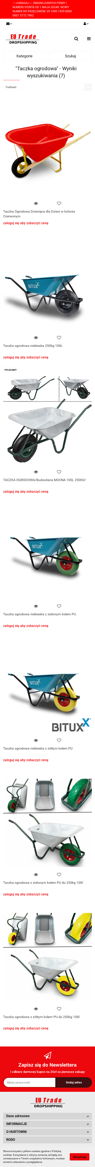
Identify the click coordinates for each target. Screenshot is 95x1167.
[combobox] (47, 87)
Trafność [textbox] (10, 87)
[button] (47, 1116)
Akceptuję (79, 1156)
